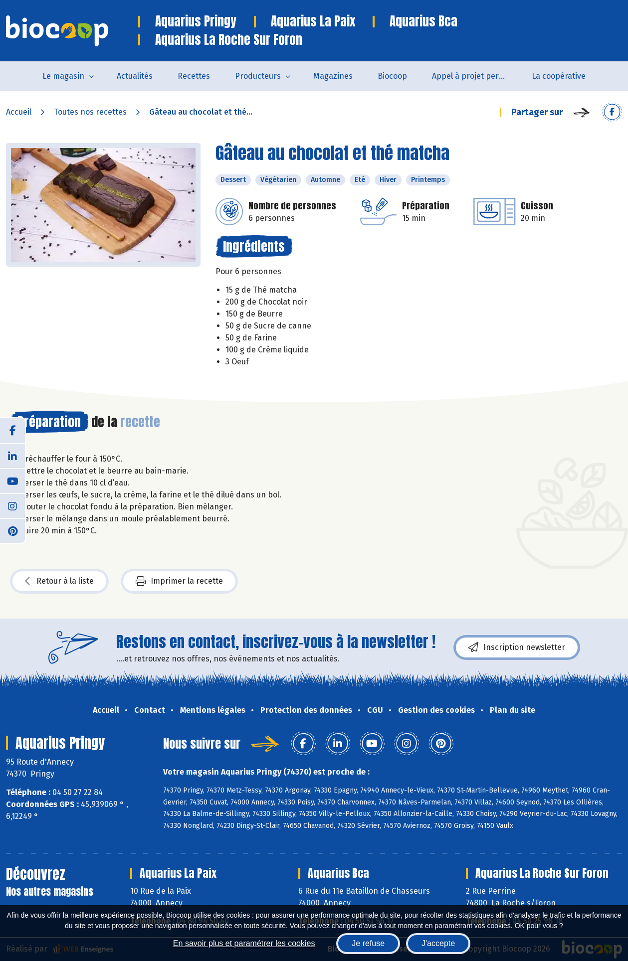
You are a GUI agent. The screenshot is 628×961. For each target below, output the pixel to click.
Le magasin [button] (63, 76)
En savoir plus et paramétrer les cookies (244, 943)
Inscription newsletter (516, 647)
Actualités (135, 76)
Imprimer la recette (179, 581)
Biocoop (392, 76)
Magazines (333, 76)
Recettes (194, 76)
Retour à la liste (59, 581)
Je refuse (368, 943)
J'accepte (438, 943)
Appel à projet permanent (475, 76)
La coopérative (559, 76)
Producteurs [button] (258, 76)
